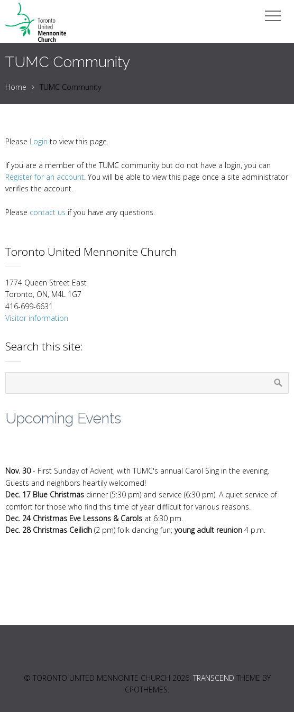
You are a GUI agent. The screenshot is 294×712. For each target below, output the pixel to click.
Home (15, 87)
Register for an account (44, 177)
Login (39, 141)
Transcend (213, 678)
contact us (48, 212)
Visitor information (36, 318)
